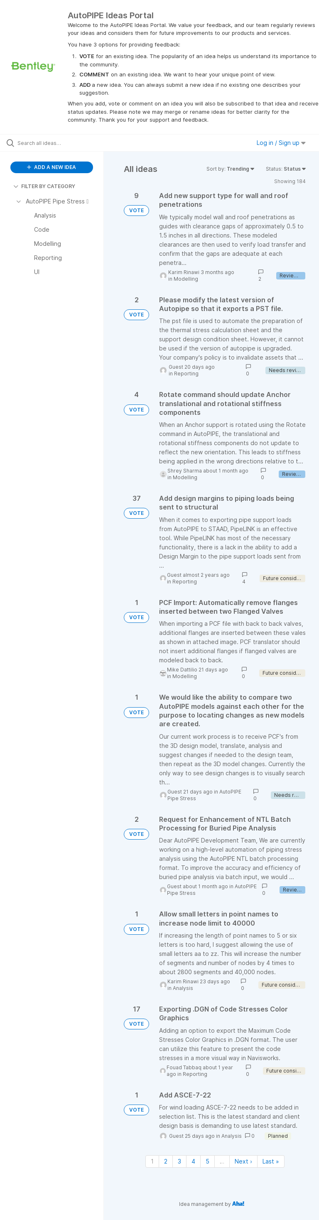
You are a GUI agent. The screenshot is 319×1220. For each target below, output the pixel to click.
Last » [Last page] (271, 1161)
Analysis (183, 988)
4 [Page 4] (193, 1161)
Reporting (186, 373)
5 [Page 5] (207, 1161)
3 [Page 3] (179, 1161)
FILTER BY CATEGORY (44, 186)
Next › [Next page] (243, 1161)
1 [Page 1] (152, 1161)
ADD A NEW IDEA (51, 167)
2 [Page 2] (165, 1161)
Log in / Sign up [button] (281, 142)
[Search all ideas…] (56, 143)
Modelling (186, 279)
